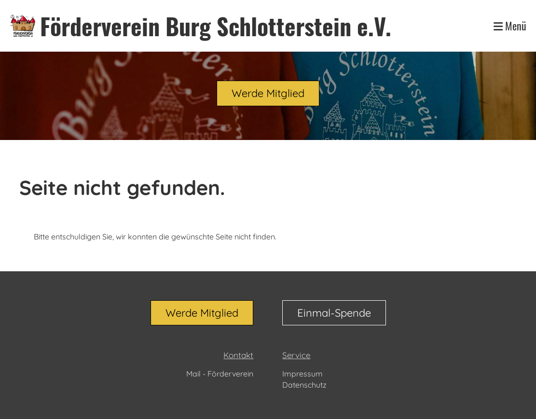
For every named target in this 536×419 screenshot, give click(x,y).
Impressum (302, 373)
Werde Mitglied (268, 93)
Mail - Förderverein (219, 373)
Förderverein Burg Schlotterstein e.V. (215, 26)
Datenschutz (304, 385)
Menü (510, 25)
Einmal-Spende (334, 313)
